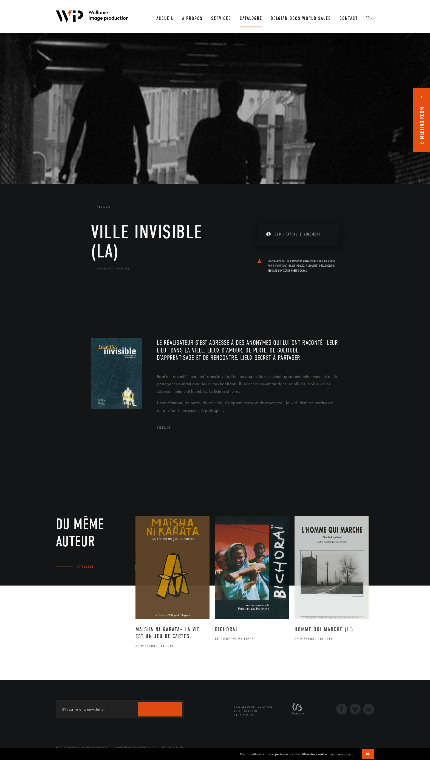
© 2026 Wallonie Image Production (82, 747)
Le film (99, 305)
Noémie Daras (299, 271)
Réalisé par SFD (172, 747)
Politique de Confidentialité (134, 747)
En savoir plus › (341, 754)
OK (368, 754)
